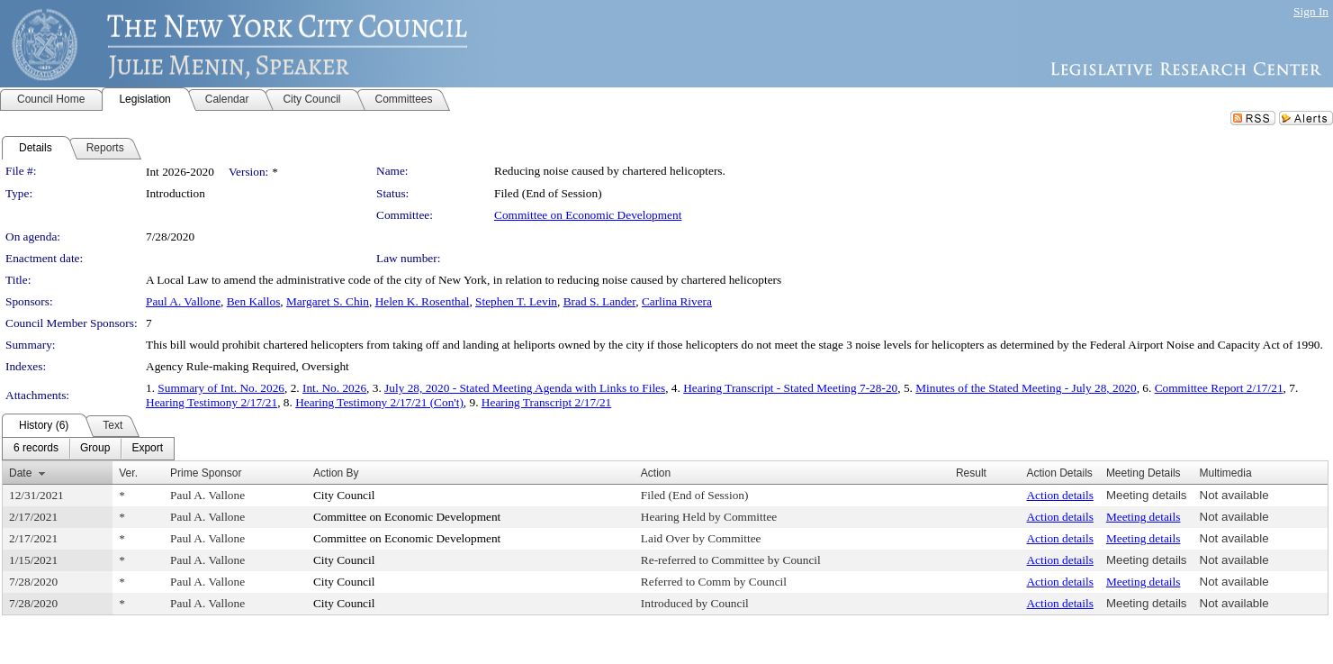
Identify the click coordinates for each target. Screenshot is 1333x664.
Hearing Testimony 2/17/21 (211, 402)
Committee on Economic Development (587, 215)
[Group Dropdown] (95, 448)
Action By (336, 473)
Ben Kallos (254, 301)
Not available (1234, 495)
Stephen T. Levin (516, 301)
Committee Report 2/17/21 (1219, 388)
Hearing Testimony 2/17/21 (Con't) (379, 402)
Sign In (1310, 11)
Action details (1059, 495)
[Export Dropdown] (147, 448)
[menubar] (88, 448)
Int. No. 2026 (334, 388)
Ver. (128, 473)
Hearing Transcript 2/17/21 (546, 402)
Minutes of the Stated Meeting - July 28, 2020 (1025, 388)
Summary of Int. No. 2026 (221, 388)
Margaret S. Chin (327, 301)
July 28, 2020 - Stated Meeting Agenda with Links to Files (524, 388)
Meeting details (1146, 495)
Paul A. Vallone (183, 301)
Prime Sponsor (205, 473)
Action (656, 473)
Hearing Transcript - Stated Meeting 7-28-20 (790, 388)
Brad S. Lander (599, 301)
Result (971, 473)
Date (20, 473)
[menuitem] (36, 448)
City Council (344, 495)
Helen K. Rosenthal (422, 301)
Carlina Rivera (677, 301)
